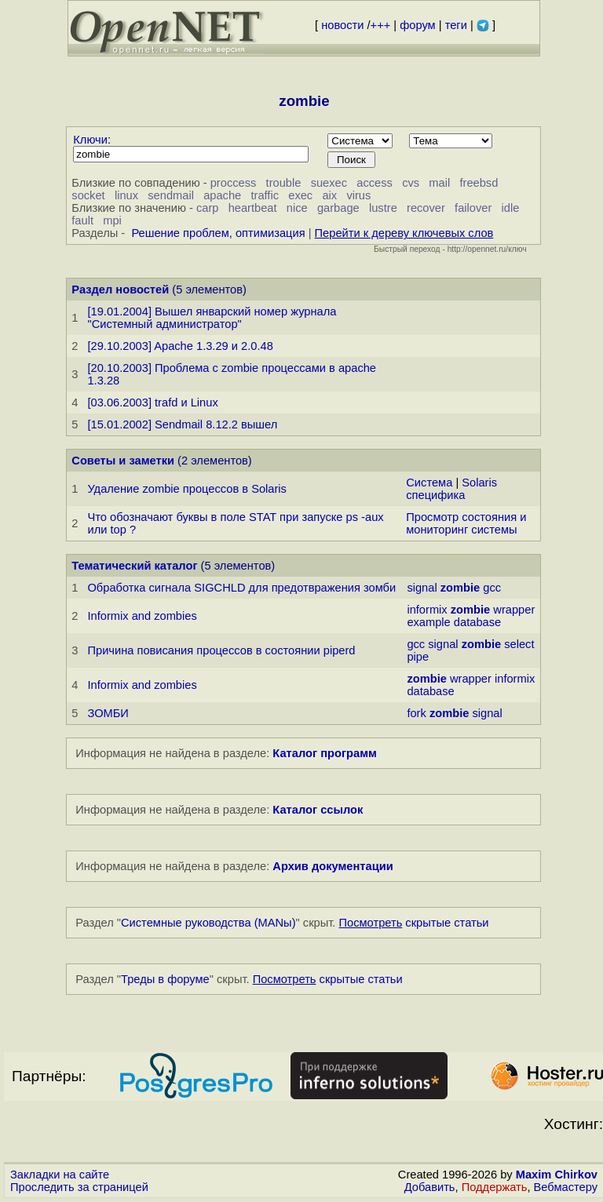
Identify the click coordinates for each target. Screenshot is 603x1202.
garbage (338, 208)
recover (426, 208)
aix (329, 195)
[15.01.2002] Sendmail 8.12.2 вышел (182, 424)
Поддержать (495, 1187)
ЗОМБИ (107, 713)
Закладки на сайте (59, 1174)
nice (297, 208)
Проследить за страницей (79, 1187)
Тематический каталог (134, 565)
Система (429, 482)
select (519, 644)
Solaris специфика (451, 488)
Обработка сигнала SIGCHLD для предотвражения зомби (241, 587)
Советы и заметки (122, 460)
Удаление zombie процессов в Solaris (187, 489)
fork (416, 713)
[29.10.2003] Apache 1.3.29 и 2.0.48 (179, 346)
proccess (233, 183)
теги (456, 25)
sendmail (171, 195)
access (374, 183)
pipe (418, 656)
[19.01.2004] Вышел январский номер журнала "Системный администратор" (211, 317)
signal (422, 587)
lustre (383, 208)
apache (222, 195)
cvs (410, 183)
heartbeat (252, 208)
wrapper (514, 609)
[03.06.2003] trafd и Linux (152, 402)
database (477, 622)
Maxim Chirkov (557, 1174)
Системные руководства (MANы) (208, 922)
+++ (381, 25)
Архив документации (332, 866)
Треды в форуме (165, 979)
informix (427, 609)
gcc (492, 587)
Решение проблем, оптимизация (218, 233)
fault (82, 220)
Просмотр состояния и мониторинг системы (466, 523)
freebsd (478, 183)
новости (342, 25)
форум (417, 25)
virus (358, 195)
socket (87, 195)
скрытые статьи (414, 922)
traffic (264, 195)
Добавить (429, 1187)
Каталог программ (324, 753)
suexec (329, 183)
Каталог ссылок (317, 809)
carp (207, 208)
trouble (284, 183)
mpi (112, 220)
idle (511, 208)
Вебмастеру (566, 1187)
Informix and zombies (141, 616)
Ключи (90, 139)
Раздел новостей (120, 289)
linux (126, 195)
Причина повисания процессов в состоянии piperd (221, 650)
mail (439, 183)
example (428, 622)
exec (300, 195)
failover (473, 208)
